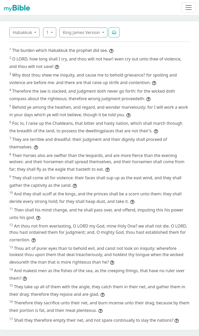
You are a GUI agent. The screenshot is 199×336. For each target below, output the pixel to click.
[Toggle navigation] (188, 7)
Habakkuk (23, 32)
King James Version (82, 32)
